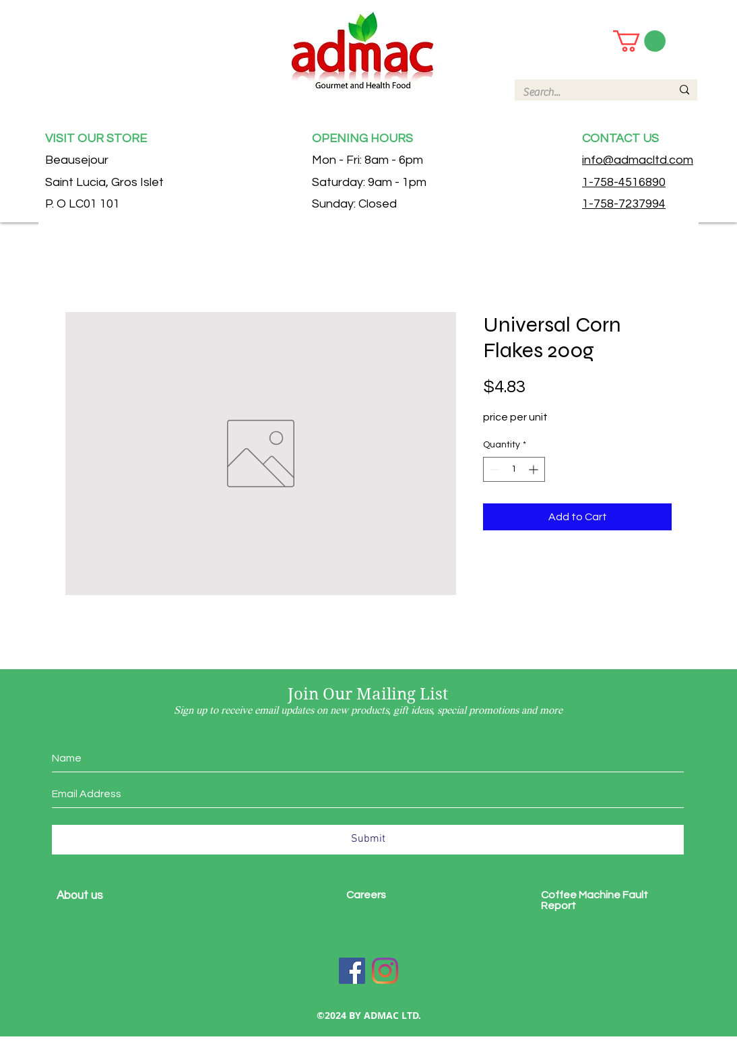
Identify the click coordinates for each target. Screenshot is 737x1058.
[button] (639, 41)
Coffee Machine (581, 895)
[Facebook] (352, 971)
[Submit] (368, 839)
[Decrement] (493, 469)
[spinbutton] (514, 469)
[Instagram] (385, 971)
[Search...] (587, 92)
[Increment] (534, 469)
